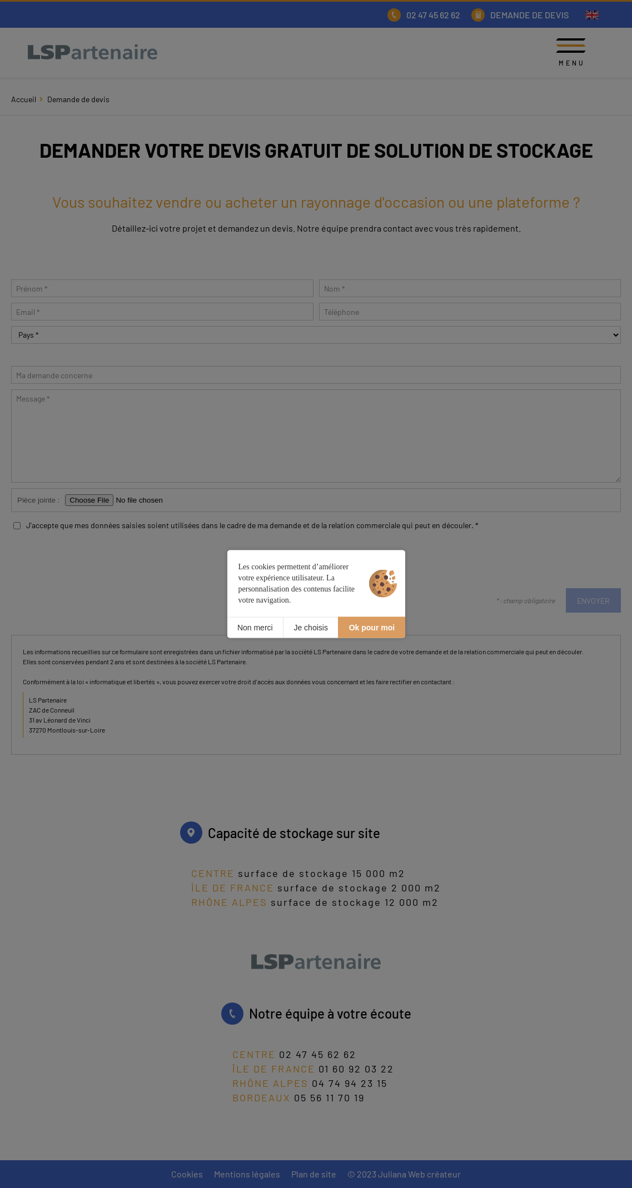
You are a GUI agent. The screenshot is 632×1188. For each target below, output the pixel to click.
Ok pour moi (372, 627)
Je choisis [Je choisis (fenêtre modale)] (310, 627)
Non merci (255, 627)
